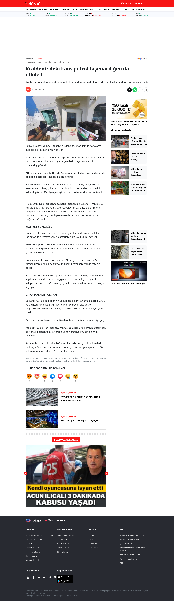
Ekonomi (38, 59)
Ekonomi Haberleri (122, 130)
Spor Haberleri (63, 543)
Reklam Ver (92, 543)
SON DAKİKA (31, 9)
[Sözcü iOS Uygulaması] (65, 577)
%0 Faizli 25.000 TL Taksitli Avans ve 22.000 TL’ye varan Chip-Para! (129, 123)
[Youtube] (44, 577)
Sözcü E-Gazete (63, 547)
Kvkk (122, 529)
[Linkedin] (55, 577)
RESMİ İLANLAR (138, 9)
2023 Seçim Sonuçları (34, 539)
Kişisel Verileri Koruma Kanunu (132, 535)
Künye (90, 539)
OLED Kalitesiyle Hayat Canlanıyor (128, 283)
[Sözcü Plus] (61, 520)
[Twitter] (38, 577)
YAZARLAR (43, 9)
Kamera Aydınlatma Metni (130, 555)
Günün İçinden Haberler (66, 535)
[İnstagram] (28, 577)
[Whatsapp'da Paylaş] (134, 89)
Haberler (30, 529)
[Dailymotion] (49, 577)
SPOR (99, 9)
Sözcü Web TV (62, 539)
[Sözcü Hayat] (49, 520)
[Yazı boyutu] (146, 89)
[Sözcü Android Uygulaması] (65, 581)
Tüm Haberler (62, 552)
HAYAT (106, 9)
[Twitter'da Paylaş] (129, 89)
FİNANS (126, 9)
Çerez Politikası (126, 543)
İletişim (92, 529)
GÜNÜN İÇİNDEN (87, 9)
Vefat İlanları (93, 547)
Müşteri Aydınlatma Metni (130, 539)
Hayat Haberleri (32, 556)
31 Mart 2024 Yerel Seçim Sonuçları (39, 535)
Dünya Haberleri (32, 560)
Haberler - (30, 59)
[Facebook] (33, 577)
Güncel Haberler (65, 529)
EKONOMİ (64, 9)
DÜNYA (74, 9)
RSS (121, 563)
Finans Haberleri (32, 547)
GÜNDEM (54, 9)
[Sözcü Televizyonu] (28, 520)
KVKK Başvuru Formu (128, 559)
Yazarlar (29, 543)
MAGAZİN (116, 9)
